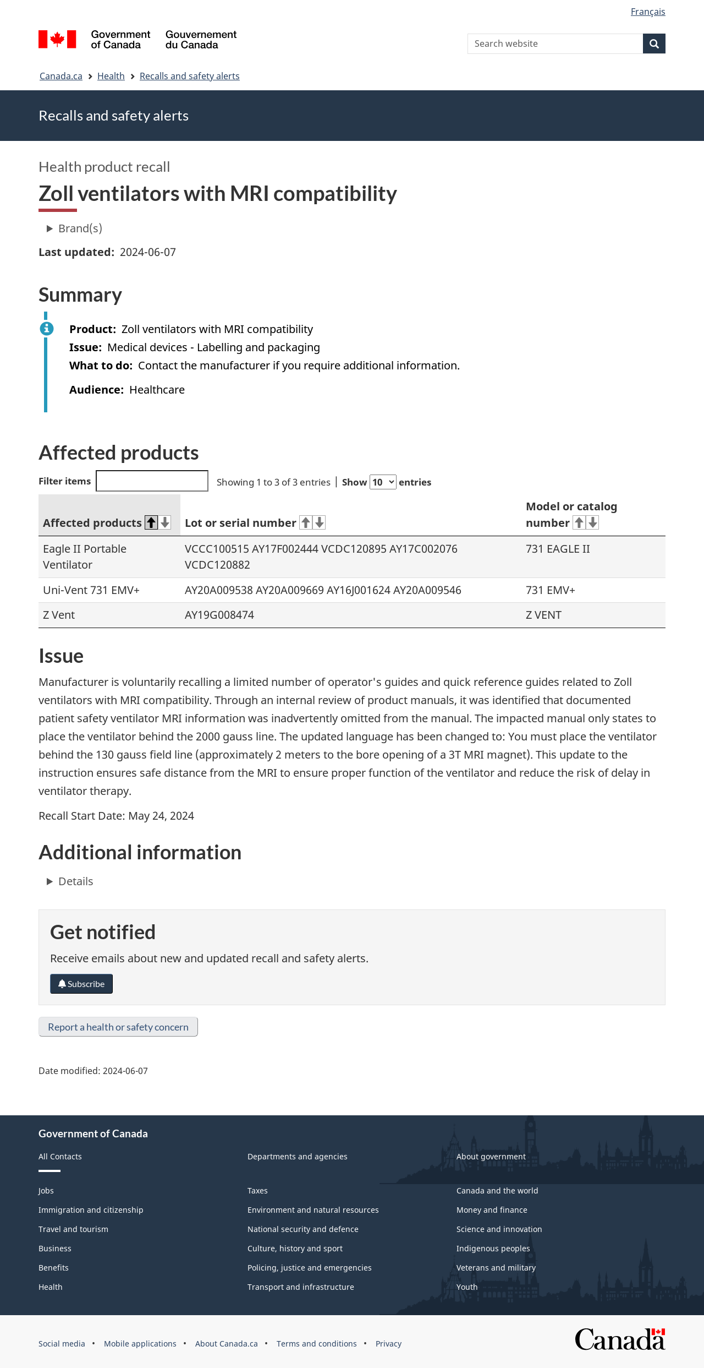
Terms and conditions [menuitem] (317, 1343)
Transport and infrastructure (301, 1287)
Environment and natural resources (313, 1210)
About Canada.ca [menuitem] (226, 1343)
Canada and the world (497, 1190)
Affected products (107, 522)
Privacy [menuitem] (389, 1343)
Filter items (123, 481)
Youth (467, 1287)
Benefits (53, 1267)
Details (76, 881)
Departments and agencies (298, 1156)
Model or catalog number (572, 515)
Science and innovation (499, 1229)
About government (491, 1156)
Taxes (258, 1190)
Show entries (386, 482)
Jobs (46, 1190)
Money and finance (492, 1210)
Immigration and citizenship (91, 1210)
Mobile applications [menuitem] (140, 1343)
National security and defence (303, 1229)
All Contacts (60, 1156)
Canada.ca (61, 76)
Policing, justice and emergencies (310, 1267)
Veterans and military (496, 1267)
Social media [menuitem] (61, 1343)
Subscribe (81, 983)
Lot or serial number (255, 522)
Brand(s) (80, 228)
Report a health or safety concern (118, 1027)
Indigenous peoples (493, 1248)
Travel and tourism (73, 1229)
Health (111, 76)
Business (55, 1248)
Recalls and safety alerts (190, 76)
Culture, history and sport (295, 1248)
